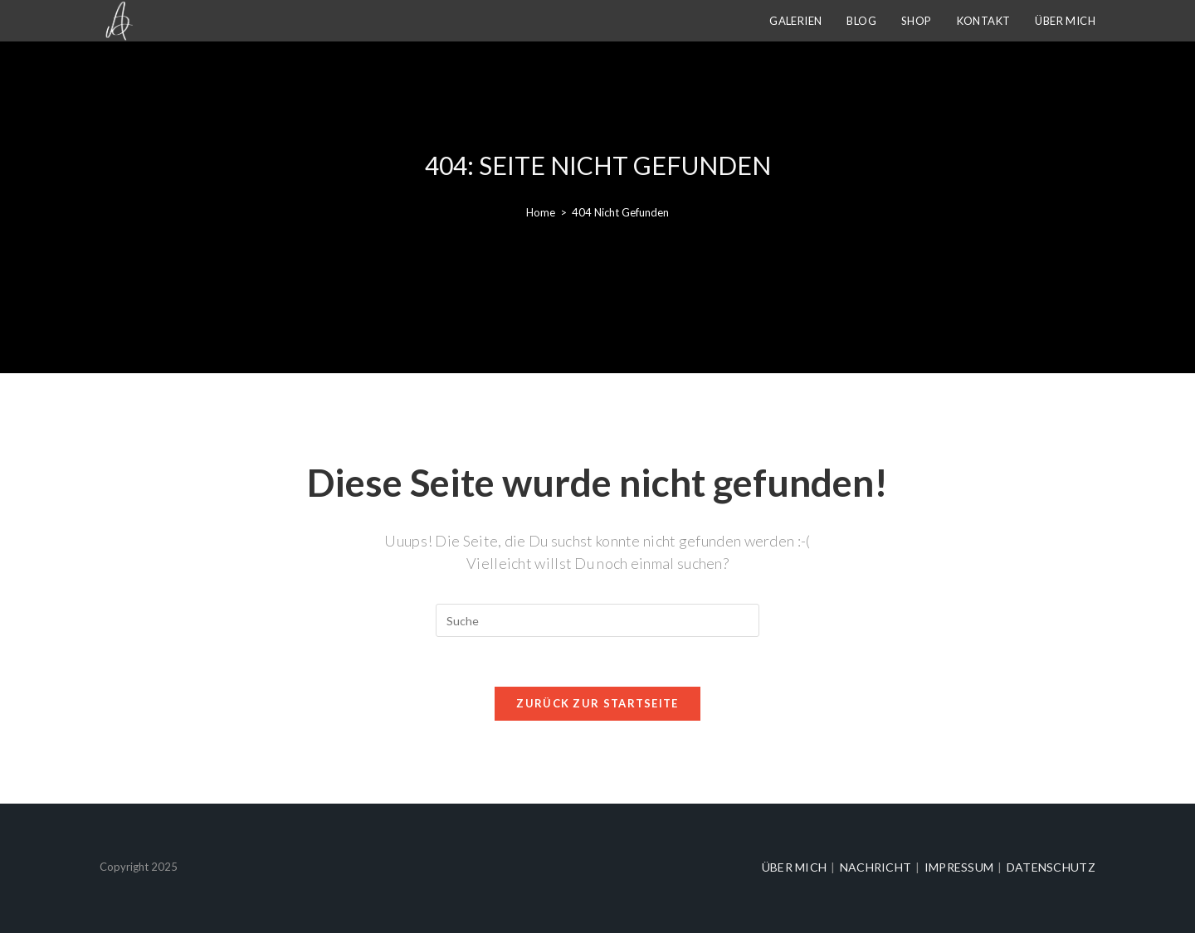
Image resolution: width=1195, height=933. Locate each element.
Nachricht (876, 867)
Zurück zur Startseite (597, 703)
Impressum (959, 867)
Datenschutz (1051, 867)
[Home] (540, 212)
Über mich (794, 867)
